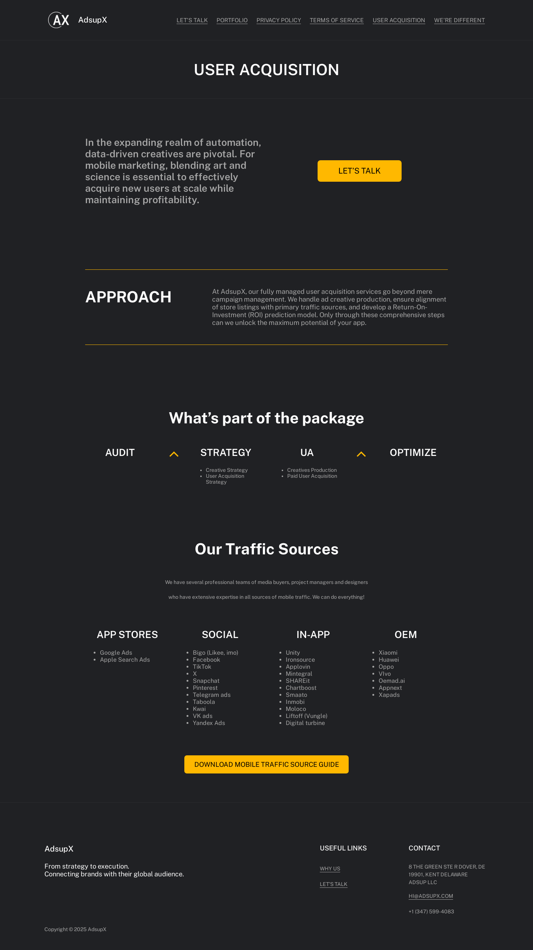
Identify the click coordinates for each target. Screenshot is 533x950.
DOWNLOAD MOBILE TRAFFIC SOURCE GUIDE (266, 764)
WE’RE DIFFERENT (459, 20)
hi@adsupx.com (431, 896)
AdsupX (92, 19)
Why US (330, 869)
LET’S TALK (359, 170)
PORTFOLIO (232, 20)
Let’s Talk (192, 20)
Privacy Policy (279, 20)
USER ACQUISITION (399, 20)
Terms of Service (337, 20)
